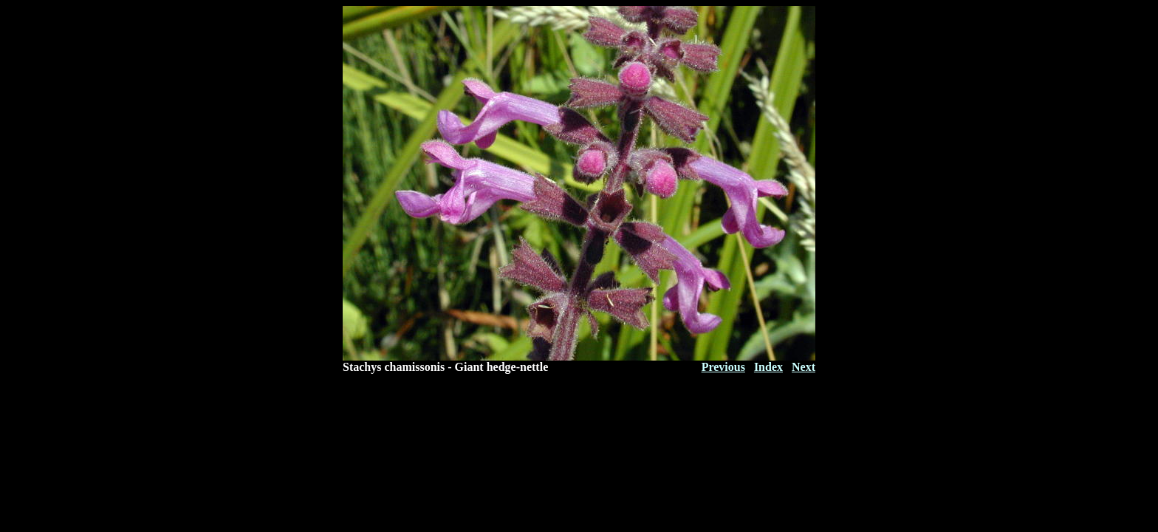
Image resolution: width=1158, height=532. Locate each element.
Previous (723, 367)
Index (768, 367)
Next (803, 367)
